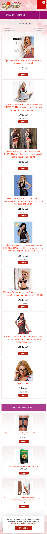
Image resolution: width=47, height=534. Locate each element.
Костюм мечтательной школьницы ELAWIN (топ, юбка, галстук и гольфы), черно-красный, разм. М (23, 154)
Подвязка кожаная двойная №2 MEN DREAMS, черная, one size (24, 434)
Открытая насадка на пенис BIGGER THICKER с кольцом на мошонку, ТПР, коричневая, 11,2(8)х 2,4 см (23, 499)
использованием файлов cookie (23, 524)
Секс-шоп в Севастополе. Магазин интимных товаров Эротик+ (11, 5)
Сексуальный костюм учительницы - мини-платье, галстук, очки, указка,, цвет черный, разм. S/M (23, 201)
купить (23, 75)
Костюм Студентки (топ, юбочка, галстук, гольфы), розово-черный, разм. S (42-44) (23, 293)
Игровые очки (23, 383)
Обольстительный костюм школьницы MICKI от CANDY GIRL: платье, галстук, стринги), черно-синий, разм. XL (23, 248)
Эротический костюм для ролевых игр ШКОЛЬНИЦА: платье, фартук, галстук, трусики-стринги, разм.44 (23, 107)
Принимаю (23, 528)
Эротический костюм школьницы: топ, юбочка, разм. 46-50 (23, 61)
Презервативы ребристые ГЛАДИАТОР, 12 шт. (24, 466)
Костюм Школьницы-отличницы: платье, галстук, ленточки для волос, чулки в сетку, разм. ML (23, 339)
